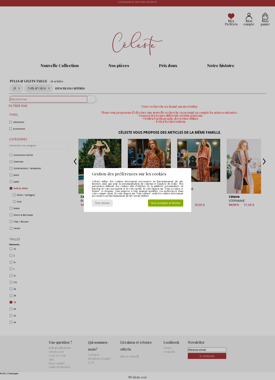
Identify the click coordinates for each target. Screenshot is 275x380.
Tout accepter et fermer (165, 203)
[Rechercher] (90, 101)
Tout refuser (102, 203)
